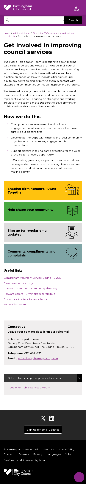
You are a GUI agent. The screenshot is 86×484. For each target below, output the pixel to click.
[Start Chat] (79, 477)
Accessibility (66, 449)
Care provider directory (18, 283)
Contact (9, 454)
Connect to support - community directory (30, 288)
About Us (48, 449)
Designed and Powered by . (24, 460)
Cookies (23, 454)
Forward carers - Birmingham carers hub (29, 293)
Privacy (37, 454)
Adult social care (21, 33)
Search (73, 20)
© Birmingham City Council (21, 449)
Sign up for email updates (43, 429)
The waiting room (15, 304)
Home (7, 33)
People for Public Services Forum (32, 387)
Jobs (68, 454)
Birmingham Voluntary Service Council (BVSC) (33, 277)
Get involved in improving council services (34, 377)
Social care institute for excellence (25, 299)
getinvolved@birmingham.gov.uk (37, 358)
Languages (54, 454)
